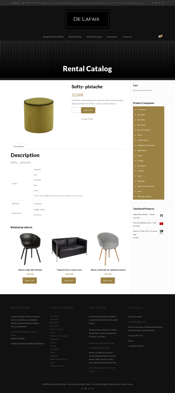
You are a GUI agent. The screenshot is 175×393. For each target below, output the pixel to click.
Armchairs (141, 114)
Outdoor (140, 171)
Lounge (84, 119)
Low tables (141, 166)
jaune (36, 190)
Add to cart (88, 110)
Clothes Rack (142, 140)
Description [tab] (19, 146)
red (35, 175)
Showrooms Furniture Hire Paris (101, 343)
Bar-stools (141, 125)
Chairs (139, 135)
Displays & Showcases (146, 145)
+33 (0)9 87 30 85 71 (33, 3)
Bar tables (141, 120)
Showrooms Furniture (146, 186)
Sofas (139, 191)
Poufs (90, 119)
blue (35, 185)
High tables (141, 150)
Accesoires (141, 109)
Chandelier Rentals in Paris (99, 348)
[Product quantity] (76, 110)
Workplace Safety (144, 196)
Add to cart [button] (29, 280)
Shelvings (141, 181)
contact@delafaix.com (134, 3)
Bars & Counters (144, 130)
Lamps (139, 155)
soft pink (37, 180)
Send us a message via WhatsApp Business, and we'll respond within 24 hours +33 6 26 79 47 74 (83, 3)
